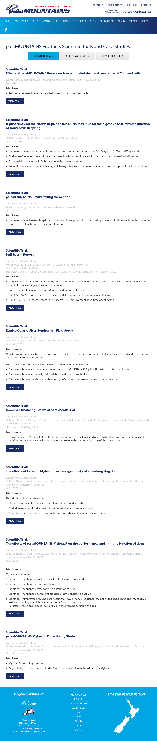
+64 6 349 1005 (26, 729)
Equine (78, 699)
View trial (14, 101)
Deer (78, 725)
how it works (20, 21)
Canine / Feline (78, 703)
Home (6, 21)
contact (146, 5)
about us (98, 5)
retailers (131, 5)
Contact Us (37, 729)
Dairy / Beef (78, 708)
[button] (35, 21)
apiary (121, 21)
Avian (78, 716)
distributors (114, 5)
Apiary (78, 721)
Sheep (78, 712)
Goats (78, 729)
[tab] (43, 56)
